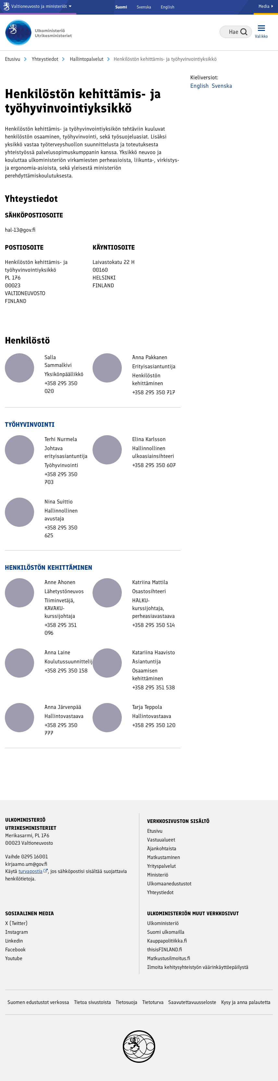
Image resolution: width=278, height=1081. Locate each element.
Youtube (13, 958)
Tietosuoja (126, 1002)
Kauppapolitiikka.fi (167, 941)
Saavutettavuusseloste (192, 1002)
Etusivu (12, 59)
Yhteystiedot (44, 59)
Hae (243, 32)
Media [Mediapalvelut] (266, 6)
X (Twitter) (16, 923)
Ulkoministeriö (163, 923)
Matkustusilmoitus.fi (168, 958)
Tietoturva (153, 1002)
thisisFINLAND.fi (164, 949)
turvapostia (33, 871)
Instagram (16, 932)
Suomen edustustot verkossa (38, 1002)
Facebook (15, 949)
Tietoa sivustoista (92, 1002)
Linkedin (14, 941)
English (167, 7)
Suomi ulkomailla (165, 932)
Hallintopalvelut (86, 59)
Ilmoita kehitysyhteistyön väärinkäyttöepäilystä (197, 967)
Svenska (144, 7)
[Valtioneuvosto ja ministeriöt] (38, 7)
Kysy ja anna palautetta (246, 1002)
